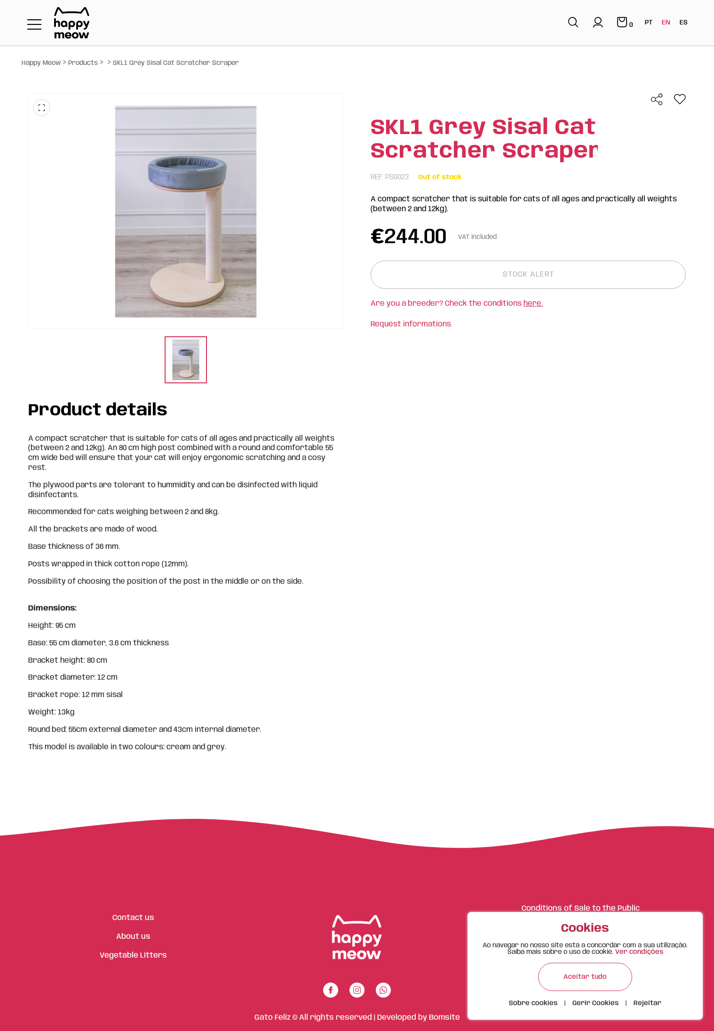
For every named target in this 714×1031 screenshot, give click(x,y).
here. (533, 304)
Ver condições (639, 952)
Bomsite (444, 1018)
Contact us (133, 918)
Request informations (411, 324)
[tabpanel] (185, 361)
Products (83, 63)
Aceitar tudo (585, 977)
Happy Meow (41, 63)
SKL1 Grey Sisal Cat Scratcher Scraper (176, 63)
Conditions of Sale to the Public (581, 908)
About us (133, 937)
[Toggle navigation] (34, 25)
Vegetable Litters (133, 956)
